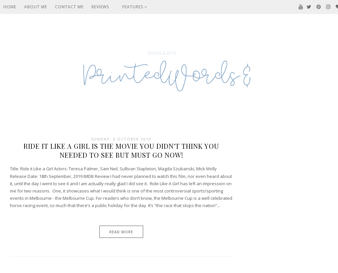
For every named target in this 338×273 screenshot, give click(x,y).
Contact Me (69, 7)
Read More (121, 231)
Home (9, 7)
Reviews (100, 7)
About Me (35, 7)
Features (134, 7)
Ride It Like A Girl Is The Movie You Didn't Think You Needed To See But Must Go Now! (121, 150)
